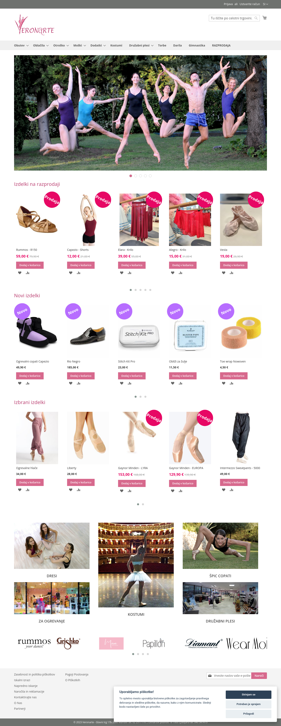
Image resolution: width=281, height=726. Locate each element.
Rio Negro (73, 361)
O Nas (18, 703)
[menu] (140, 45)
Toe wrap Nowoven (233, 361)
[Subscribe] (259, 675)
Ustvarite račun (250, 4)
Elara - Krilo (125, 250)
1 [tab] (130, 175)
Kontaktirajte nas (25, 697)
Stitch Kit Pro (126, 361)
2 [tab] (135, 175)
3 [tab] (140, 175)
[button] (265, 4)
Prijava (228, 4)
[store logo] (34, 24)
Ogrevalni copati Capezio (32, 361)
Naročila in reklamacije (29, 691)
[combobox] (234, 18)
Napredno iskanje (26, 686)
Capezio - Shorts (78, 250)
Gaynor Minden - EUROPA (186, 468)
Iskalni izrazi (22, 680)
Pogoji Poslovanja (77, 674)
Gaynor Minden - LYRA (133, 468)
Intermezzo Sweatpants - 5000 (240, 468)
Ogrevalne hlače (27, 468)
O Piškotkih (72, 680)
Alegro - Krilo (177, 250)
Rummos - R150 (26, 250)
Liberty (71, 468)
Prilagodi (248, 713)
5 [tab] (150, 175)
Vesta (223, 250)
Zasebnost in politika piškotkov (34, 674)
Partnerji (19, 709)
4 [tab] (145, 175)
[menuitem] (20, 45)
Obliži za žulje (178, 361)
